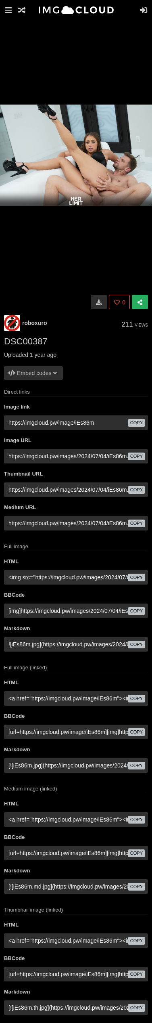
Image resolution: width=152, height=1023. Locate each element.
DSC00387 (26, 341)
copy (136, 422)
